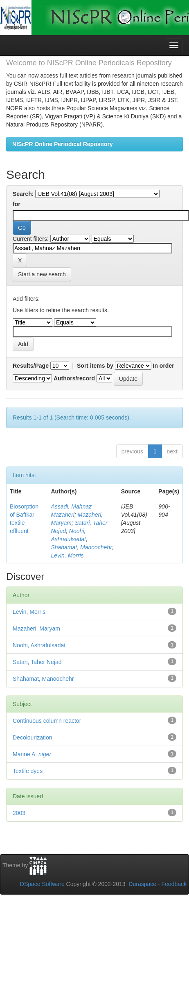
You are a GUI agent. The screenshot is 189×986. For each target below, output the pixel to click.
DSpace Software (42, 884)
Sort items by (95, 365)
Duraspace (142, 884)
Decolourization (32, 737)
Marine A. (32, 754)
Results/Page (31, 365)
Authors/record (74, 378)
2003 (19, 813)
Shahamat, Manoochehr (81, 547)
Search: (23, 194)
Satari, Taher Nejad (37, 662)
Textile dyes (28, 771)
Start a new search (42, 274)
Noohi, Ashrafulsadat (39, 645)
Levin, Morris (67, 555)
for (16, 204)
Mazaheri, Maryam (36, 628)
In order (163, 365)
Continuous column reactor (47, 720)
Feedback (174, 884)
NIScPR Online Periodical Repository (62, 144)
